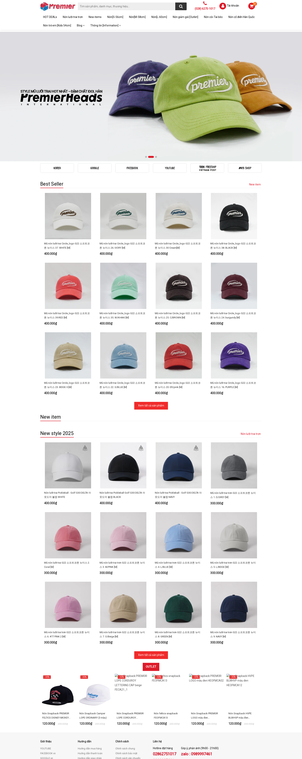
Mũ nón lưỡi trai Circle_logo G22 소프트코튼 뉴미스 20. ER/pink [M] (177, 369)
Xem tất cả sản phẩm (151, 390)
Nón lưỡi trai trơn (73, 17)
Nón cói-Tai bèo (213, 17)
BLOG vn (45, 701)
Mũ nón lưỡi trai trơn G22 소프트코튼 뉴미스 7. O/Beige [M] (122, 572)
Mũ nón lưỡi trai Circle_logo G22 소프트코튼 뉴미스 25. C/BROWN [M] (177, 315)
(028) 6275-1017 (205, 8)
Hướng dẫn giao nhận (90, 696)
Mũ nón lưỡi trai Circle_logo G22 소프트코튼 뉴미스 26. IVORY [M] (122, 245)
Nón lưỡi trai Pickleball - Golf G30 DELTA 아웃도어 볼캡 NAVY (178, 464)
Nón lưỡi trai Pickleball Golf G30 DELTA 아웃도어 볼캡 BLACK (122, 464)
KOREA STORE (48, 706)
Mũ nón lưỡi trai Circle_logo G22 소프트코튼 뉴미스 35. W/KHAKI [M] (122, 315)
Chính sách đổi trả (125, 701)
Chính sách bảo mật (126, 691)
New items (95, 17)
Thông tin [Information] (105, 25)
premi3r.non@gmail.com (62, 736)
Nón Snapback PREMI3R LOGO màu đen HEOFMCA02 (204, 654)
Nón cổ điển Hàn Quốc (241, 17)
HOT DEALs (50, 17)
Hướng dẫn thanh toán (90, 691)
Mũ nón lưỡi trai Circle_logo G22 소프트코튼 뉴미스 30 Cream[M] (177, 245)
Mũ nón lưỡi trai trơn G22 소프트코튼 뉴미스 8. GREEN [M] (177, 572)
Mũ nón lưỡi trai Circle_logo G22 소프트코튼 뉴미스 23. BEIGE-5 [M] (67, 369)
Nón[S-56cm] (115, 17)
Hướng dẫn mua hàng (90, 686)
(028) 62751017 (65, 732)
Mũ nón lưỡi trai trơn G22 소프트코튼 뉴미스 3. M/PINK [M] (122, 518)
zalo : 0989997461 (196, 692)
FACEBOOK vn (48, 691)
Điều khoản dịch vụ (88, 701)
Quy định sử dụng (125, 706)
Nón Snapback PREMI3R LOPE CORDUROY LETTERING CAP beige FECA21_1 (130, 654)
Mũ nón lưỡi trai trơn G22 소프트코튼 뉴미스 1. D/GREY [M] (233, 464)
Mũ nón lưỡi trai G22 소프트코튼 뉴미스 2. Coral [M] (67, 518)
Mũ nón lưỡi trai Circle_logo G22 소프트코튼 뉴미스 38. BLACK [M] (233, 245)
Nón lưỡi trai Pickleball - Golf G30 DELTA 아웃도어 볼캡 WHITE (67, 464)
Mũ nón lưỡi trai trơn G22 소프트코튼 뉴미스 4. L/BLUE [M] (177, 518)
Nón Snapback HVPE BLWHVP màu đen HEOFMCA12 (240, 654)
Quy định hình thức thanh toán (131, 710)
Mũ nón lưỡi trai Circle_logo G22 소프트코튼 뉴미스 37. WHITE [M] (67, 245)
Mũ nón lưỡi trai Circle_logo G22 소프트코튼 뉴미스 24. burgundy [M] (233, 315)
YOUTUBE (45, 686)
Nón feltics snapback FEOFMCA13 (166, 653)
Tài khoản (233, 5)
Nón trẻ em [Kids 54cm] (57, 25)
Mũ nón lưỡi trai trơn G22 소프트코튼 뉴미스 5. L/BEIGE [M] (233, 518)
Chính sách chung (125, 686)
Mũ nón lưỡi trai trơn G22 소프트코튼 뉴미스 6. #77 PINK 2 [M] (67, 572)
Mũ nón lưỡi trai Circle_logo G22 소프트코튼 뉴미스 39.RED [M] (67, 315)
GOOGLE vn (46, 696)
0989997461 (163, 699)
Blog (81, 25)
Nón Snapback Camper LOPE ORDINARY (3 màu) (93, 653)
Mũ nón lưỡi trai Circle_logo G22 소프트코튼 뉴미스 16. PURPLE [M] (233, 369)
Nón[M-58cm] (137, 17)
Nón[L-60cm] (159, 17)
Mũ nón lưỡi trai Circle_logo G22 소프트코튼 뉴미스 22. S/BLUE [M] (122, 369)
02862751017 (164, 692)
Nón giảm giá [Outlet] (185, 17)
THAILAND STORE (50, 710)
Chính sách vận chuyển (127, 696)
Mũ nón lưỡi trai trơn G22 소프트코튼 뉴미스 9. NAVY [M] (233, 572)
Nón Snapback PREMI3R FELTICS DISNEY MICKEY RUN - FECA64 (55, 654)
